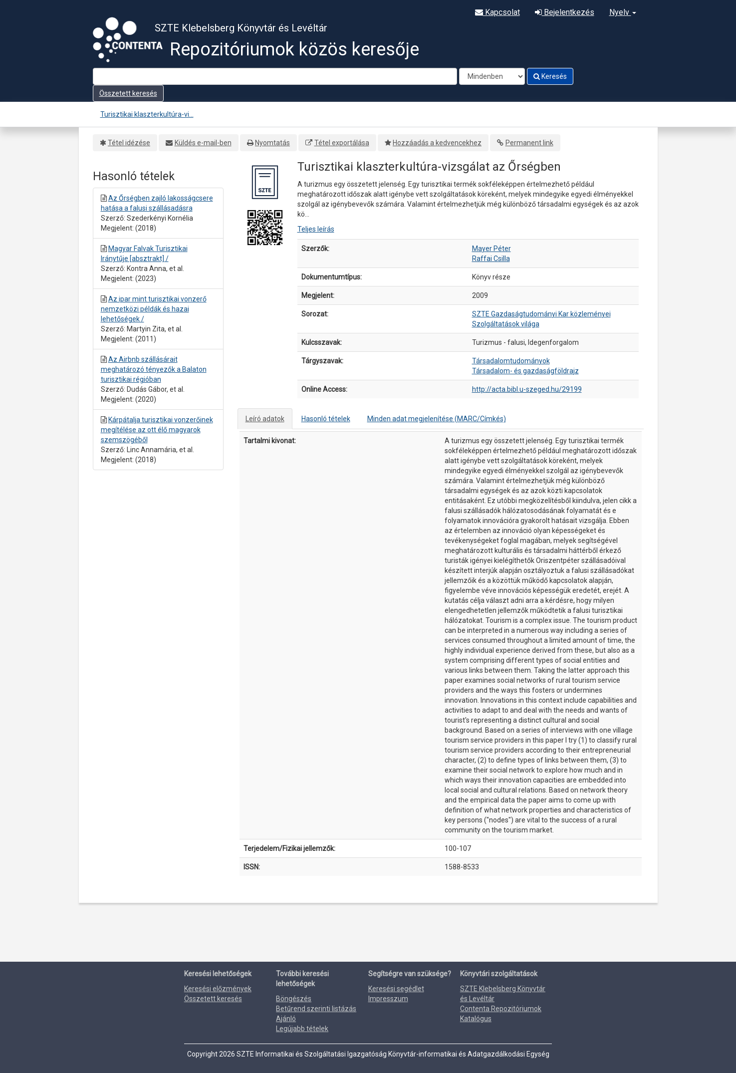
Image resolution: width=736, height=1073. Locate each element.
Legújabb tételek (302, 1029)
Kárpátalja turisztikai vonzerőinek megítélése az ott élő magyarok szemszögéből (157, 430)
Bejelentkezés (564, 12)
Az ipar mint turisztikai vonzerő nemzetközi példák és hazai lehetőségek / (154, 309)
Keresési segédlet (396, 989)
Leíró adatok (264, 419)
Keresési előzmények (217, 989)
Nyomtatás (272, 143)
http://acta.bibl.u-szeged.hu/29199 (527, 389)
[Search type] (492, 76)
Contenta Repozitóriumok (500, 1009)
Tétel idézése (129, 143)
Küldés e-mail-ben (203, 143)
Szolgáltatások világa (505, 324)
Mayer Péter (491, 249)
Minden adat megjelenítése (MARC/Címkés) (436, 419)
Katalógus (475, 1019)
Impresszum (388, 999)
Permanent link (529, 143)
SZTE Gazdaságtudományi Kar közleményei (541, 314)
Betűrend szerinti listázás (316, 1009)
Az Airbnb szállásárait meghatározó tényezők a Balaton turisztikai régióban (154, 369)
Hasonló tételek (325, 419)
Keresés (550, 76)
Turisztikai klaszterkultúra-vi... (147, 114)
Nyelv (622, 12)
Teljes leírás (315, 229)
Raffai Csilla (491, 259)
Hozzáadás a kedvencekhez (437, 143)
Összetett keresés (128, 93)
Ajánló (286, 1019)
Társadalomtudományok (511, 361)
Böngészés (293, 999)
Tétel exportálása (341, 143)
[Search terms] (275, 76)
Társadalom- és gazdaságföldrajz (525, 371)
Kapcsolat (497, 12)
